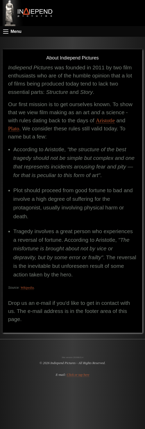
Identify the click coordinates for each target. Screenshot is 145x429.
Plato (13, 128)
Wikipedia (27, 287)
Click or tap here (78, 375)
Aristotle (105, 120)
